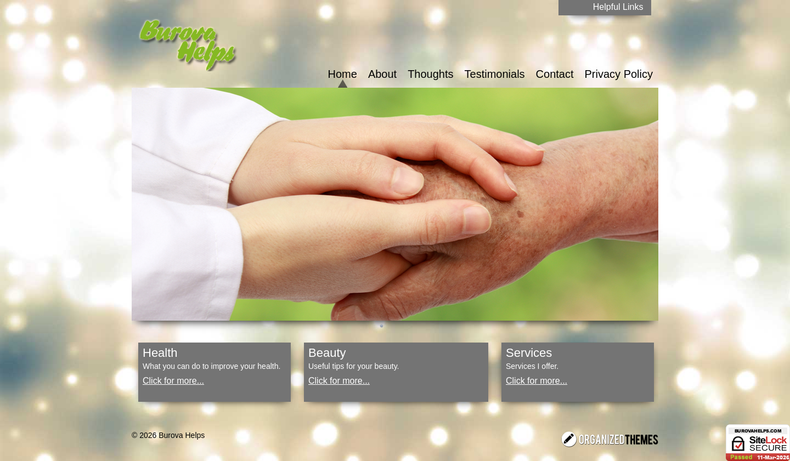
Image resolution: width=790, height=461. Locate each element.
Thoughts (430, 74)
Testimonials (495, 74)
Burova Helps (182, 435)
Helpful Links (618, 7)
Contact (555, 74)
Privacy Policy (619, 74)
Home (342, 74)
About (382, 74)
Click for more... (173, 380)
